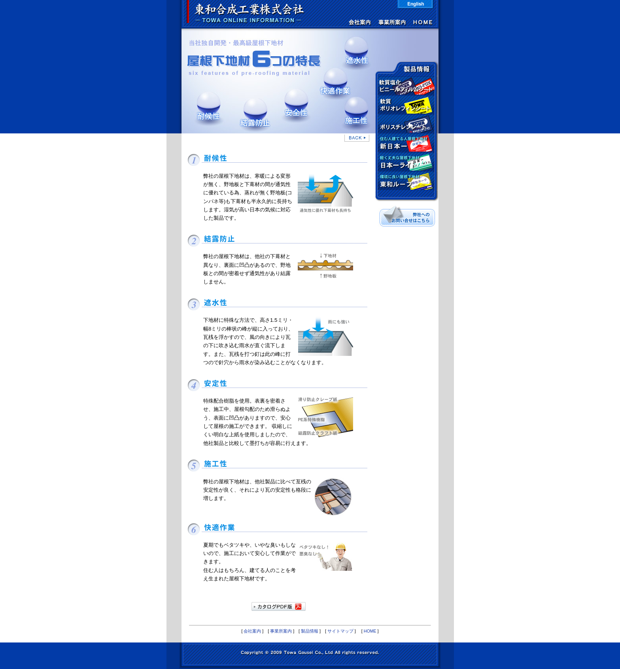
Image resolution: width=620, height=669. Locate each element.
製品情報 (309, 631)
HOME (370, 631)
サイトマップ (340, 631)
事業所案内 (281, 631)
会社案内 (252, 631)
